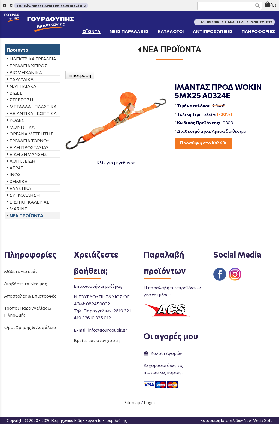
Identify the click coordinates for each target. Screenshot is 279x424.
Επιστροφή (79, 75)
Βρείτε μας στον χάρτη (97, 340)
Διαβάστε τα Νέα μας (25, 283)
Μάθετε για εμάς (21, 271)
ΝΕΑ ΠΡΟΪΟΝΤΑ (172, 49)
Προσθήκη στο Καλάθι (203, 142)
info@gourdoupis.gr (107, 329)
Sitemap (132, 402)
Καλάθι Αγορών (163, 353)
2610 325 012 (98, 317)
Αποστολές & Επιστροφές (30, 295)
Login (149, 402)
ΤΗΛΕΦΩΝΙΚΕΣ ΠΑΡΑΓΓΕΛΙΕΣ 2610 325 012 (51, 5)
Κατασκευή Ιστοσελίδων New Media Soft (236, 420)
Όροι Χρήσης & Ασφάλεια (30, 327)
